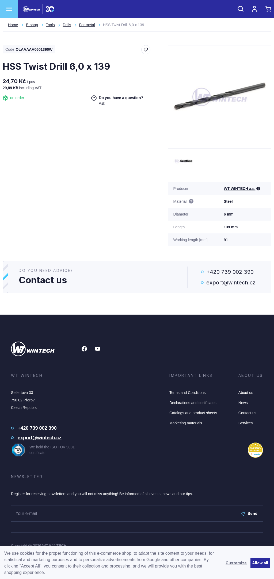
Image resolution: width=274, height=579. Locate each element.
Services (245, 423)
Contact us (247, 413)
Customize (236, 563)
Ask (102, 103)
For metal (87, 25)
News (243, 403)
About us (245, 392)
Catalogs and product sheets (193, 413)
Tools (50, 25)
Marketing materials (185, 423)
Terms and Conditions (187, 392)
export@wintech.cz (230, 282)
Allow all (260, 563)
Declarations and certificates (192, 403)
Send (249, 513)
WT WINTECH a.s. (239, 188)
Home (13, 25)
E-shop (32, 25)
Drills (67, 25)
